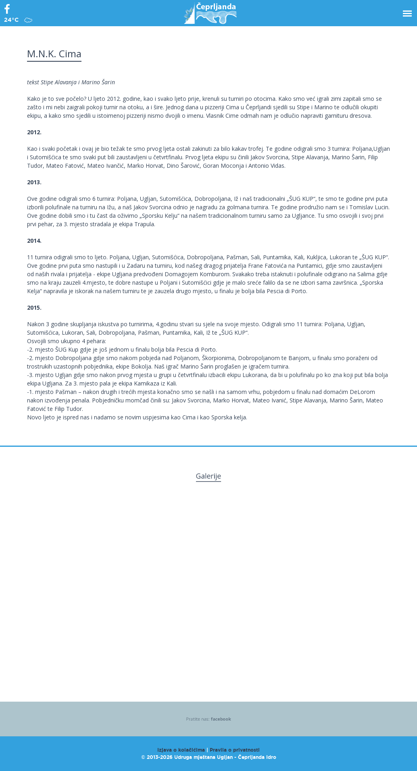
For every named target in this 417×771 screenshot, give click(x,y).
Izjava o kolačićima (181, 750)
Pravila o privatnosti (235, 750)
